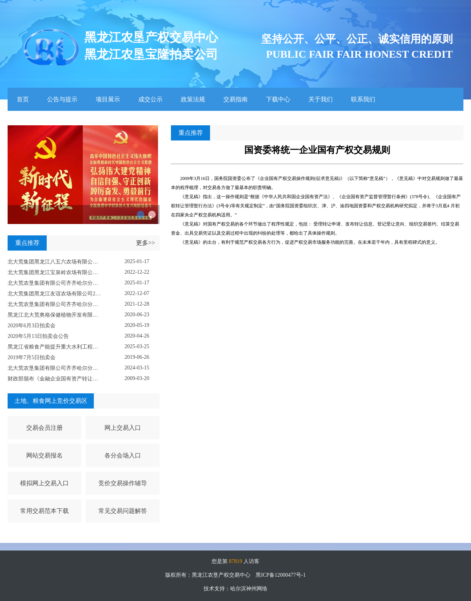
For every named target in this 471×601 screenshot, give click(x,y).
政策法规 (193, 99)
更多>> (145, 243)
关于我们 (320, 99)
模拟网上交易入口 (44, 483)
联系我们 (363, 99)
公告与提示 (62, 99)
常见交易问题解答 (122, 511)
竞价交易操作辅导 (122, 483)
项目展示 (108, 99)
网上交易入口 (122, 427)
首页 (23, 99)
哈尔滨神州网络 (248, 589)
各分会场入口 (122, 455)
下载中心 (278, 99)
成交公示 (150, 99)
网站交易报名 (44, 455)
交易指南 (235, 99)
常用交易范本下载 (44, 511)
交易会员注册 (44, 427)
